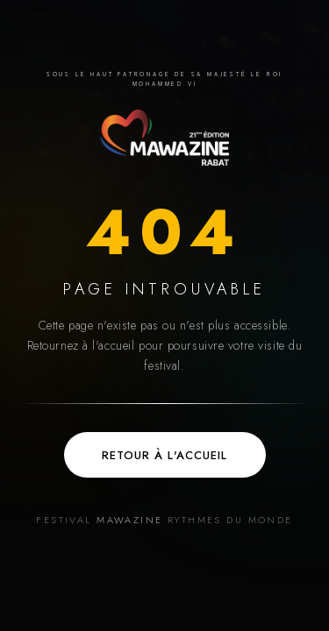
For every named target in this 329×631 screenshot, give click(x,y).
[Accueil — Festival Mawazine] (164, 138)
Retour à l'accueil (164, 455)
